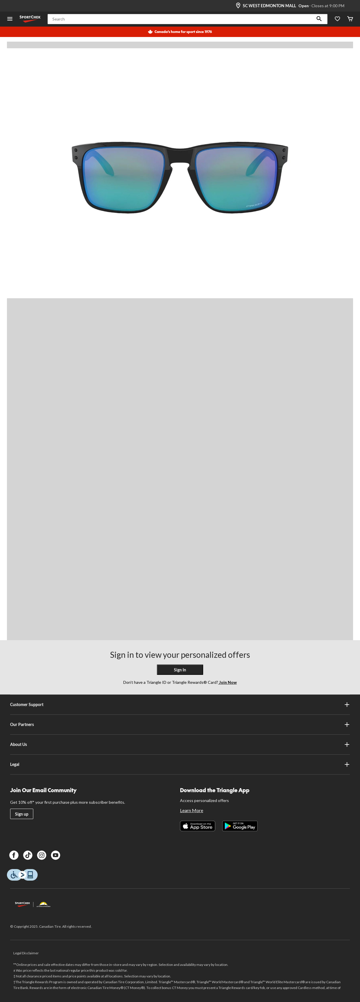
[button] (319, 19)
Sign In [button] (180, 669)
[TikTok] (27, 855)
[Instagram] (41, 855)
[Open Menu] (10, 19)
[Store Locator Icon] (238, 6)
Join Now (227, 682)
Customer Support (180, 704)
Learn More (191, 810)
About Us (180, 744)
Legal (180, 764)
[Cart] (350, 19)
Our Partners (180, 724)
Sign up (21, 814)
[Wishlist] (337, 19)
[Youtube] (55, 855)
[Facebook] (14, 855)
